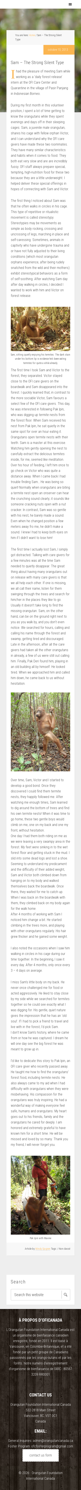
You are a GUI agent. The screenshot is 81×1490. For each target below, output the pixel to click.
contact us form (40, 1455)
